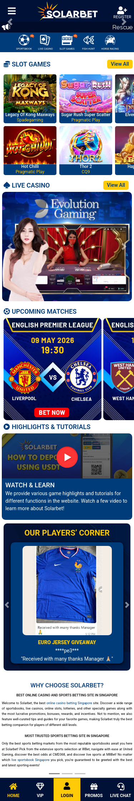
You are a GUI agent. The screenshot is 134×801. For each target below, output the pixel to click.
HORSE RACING (110, 42)
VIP (40, 790)
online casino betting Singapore (69, 703)
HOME (13, 790)
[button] (10, 246)
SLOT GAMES (68, 41)
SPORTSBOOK (25, 41)
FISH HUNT (88, 42)
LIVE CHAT (120, 790)
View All (120, 64)
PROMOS (93, 790)
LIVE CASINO (45, 42)
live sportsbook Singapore (30, 760)
